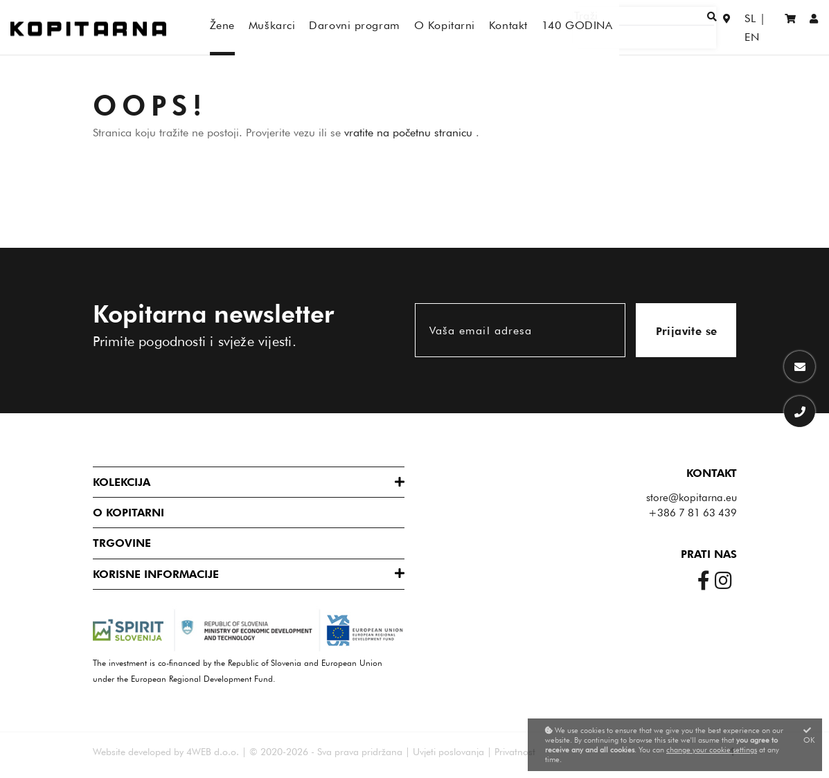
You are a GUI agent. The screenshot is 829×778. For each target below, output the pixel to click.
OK (809, 735)
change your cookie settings (711, 749)
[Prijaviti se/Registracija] (814, 27)
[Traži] (667, 27)
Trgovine (122, 543)
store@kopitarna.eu (691, 497)
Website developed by (138, 751)
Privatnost (514, 751)
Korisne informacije (156, 574)
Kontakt (711, 473)
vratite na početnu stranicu (410, 132)
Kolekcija (121, 482)
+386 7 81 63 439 (692, 513)
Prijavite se (686, 331)
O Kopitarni (128, 512)
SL (736, 27)
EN (763, 27)
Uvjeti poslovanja (448, 751)
